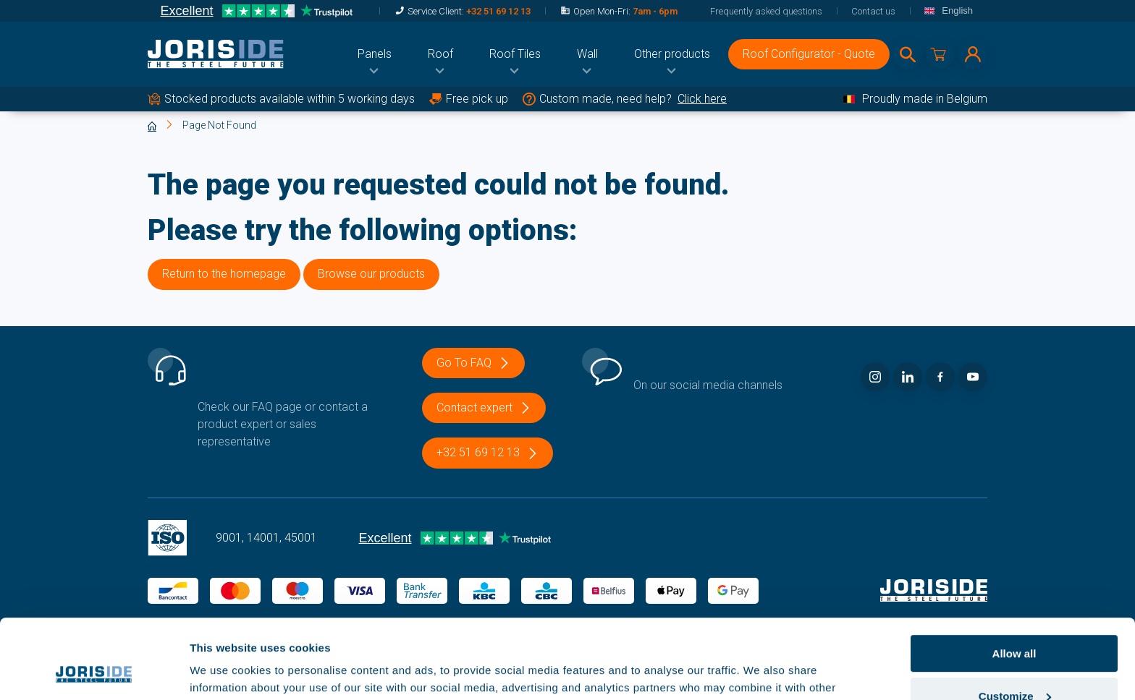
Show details (223, 671)
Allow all (1014, 579)
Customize (1015, 621)
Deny (1014, 664)
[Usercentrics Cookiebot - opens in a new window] (93, 672)
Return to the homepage (224, 274)
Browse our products (371, 274)
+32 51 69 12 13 (498, 11)
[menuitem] (374, 54)
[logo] (216, 54)
